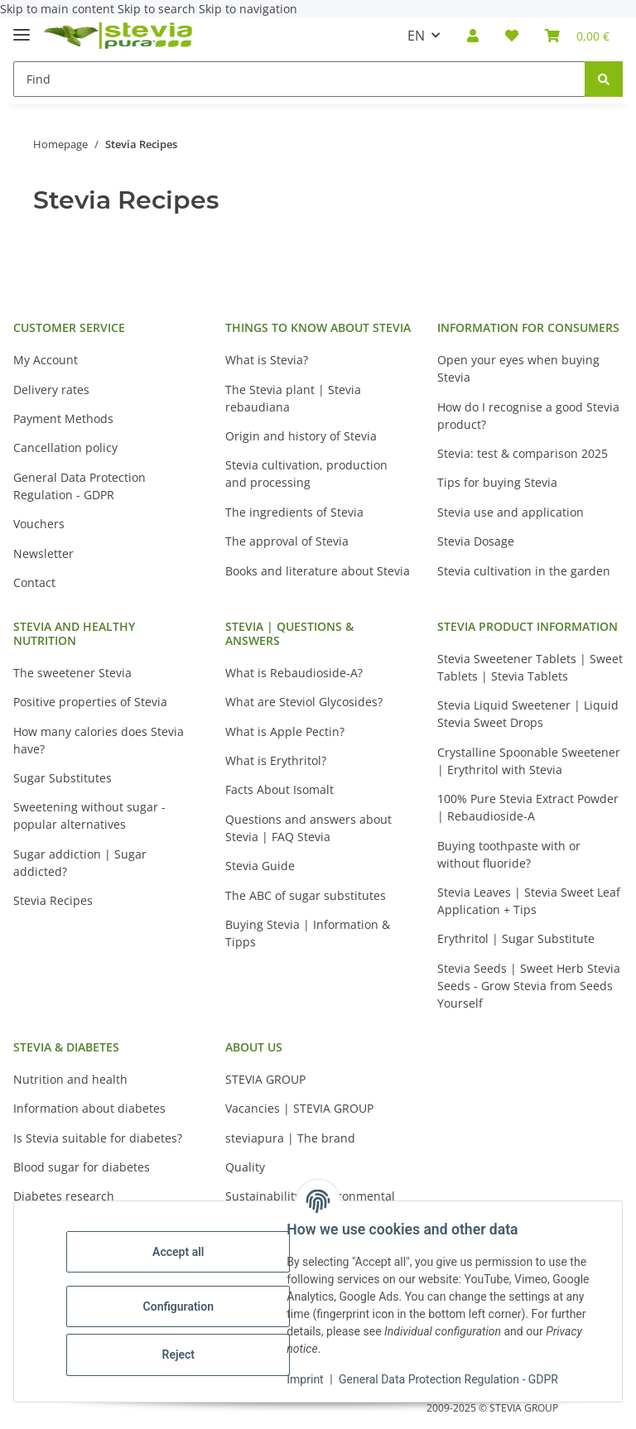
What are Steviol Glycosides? (304, 702)
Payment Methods (63, 418)
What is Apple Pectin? (284, 731)
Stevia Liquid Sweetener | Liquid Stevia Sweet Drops (528, 713)
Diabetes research (63, 1196)
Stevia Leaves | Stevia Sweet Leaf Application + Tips (528, 900)
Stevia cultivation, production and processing (306, 473)
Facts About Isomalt (279, 789)
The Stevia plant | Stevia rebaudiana (293, 398)
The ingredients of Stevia (294, 512)
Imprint (309, 1379)
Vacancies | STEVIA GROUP (299, 1108)
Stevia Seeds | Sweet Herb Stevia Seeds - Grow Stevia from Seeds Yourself (528, 985)
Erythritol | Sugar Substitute (516, 938)
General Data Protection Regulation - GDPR (452, 1379)
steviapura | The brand (290, 1138)
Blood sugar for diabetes (81, 1167)
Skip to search (158, 9)
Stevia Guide (260, 865)
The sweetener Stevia (72, 673)
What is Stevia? (266, 360)
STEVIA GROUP (265, 1079)
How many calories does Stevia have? (98, 740)
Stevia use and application (510, 512)
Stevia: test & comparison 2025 (522, 453)
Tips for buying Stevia (497, 482)
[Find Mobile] (299, 79)
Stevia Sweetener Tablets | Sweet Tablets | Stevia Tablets (530, 667)
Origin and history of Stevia (301, 436)
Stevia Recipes (53, 900)
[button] (473, 35)
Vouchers (39, 524)
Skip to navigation (248, 9)
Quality (245, 1167)
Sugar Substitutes (62, 778)
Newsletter (43, 553)
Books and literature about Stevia (317, 571)
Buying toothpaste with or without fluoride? (509, 854)
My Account (45, 360)
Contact (34, 582)
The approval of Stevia (287, 541)
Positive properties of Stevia (90, 702)
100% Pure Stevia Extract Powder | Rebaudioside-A (528, 807)
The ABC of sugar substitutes (305, 895)
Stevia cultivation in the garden (523, 571)
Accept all (182, 1251)
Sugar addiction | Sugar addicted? (80, 862)
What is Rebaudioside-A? (294, 673)
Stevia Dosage (475, 541)
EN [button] (416, 35)
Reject (182, 1354)
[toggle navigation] (21, 27)
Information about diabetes (89, 1108)
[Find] (604, 79)
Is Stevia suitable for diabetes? (97, 1138)
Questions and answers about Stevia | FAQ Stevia (308, 827)
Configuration (182, 1306)
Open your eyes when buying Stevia (518, 368)
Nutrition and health (70, 1079)
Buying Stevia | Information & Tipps (307, 933)
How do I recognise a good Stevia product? (528, 415)
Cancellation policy (65, 447)
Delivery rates (51, 389)
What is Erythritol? (275, 760)
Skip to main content (59, 9)
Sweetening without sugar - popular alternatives (89, 815)
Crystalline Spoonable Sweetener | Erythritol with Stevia (528, 760)
